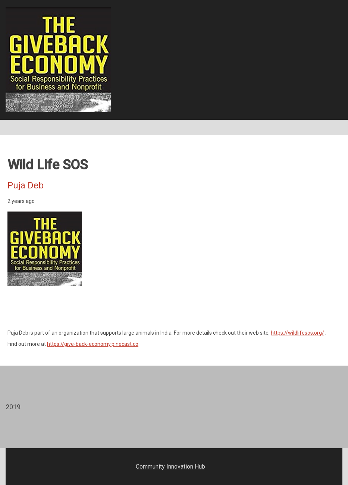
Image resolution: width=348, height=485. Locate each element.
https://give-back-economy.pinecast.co (92, 344)
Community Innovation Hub (170, 466)
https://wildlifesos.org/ (297, 333)
